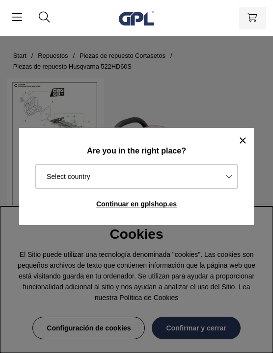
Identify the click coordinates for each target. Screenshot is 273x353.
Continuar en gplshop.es (136, 204)
